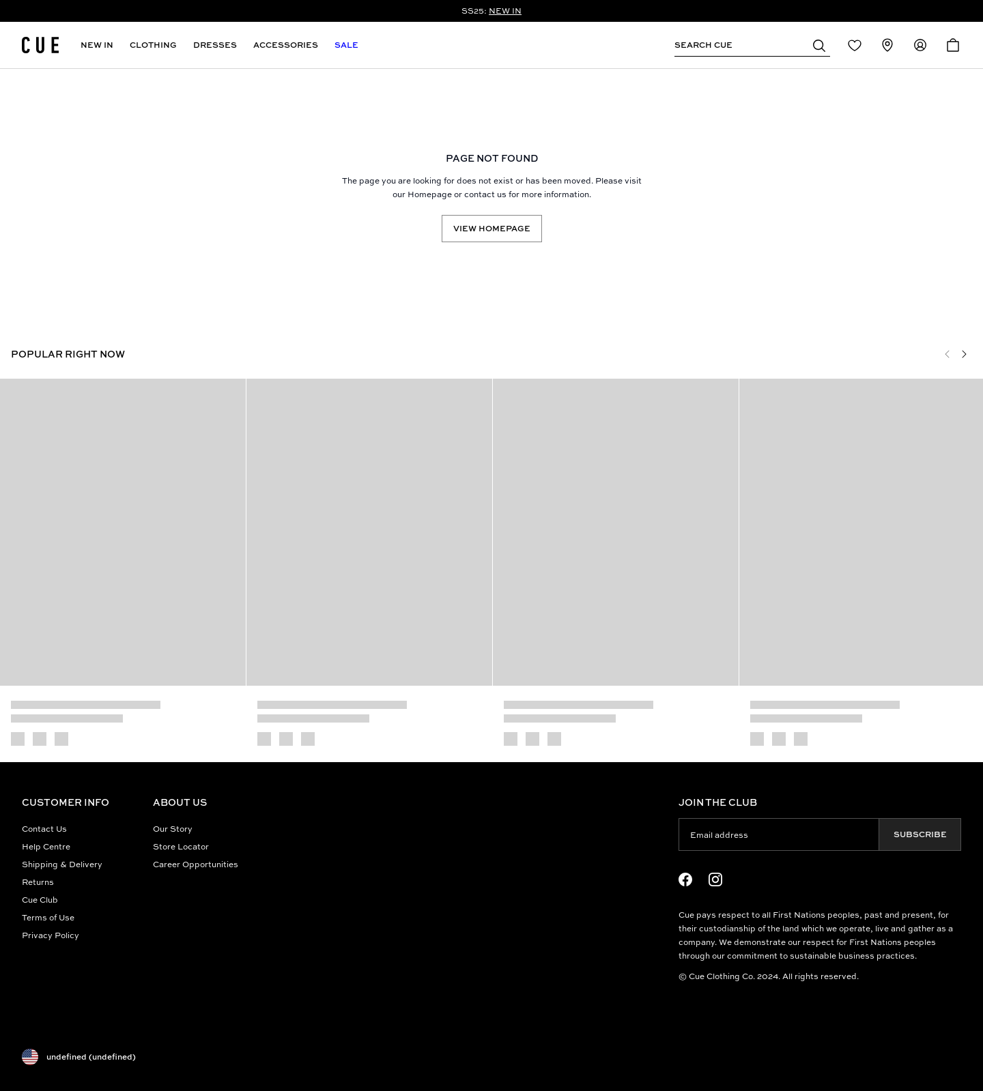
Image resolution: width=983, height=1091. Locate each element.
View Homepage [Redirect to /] (491, 228)
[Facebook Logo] (685, 879)
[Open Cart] (953, 45)
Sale (346, 44)
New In (97, 44)
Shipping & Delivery (62, 864)
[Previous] (947, 354)
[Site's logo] (40, 45)
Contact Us (44, 828)
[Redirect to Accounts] (920, 45)
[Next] (964, 354)
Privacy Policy (50, 935)
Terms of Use (48, 917)
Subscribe (920, 834)
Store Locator (181, 846)
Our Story (173, 828)
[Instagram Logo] (715, 879)
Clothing (153, 44)
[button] (819, 45)
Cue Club (40, 899)
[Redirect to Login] (854, 45)
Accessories (285, 44)
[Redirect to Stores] (887, 45)
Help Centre (46, 846)
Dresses (215, 44)
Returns (38, 882)
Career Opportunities (195, 864)
